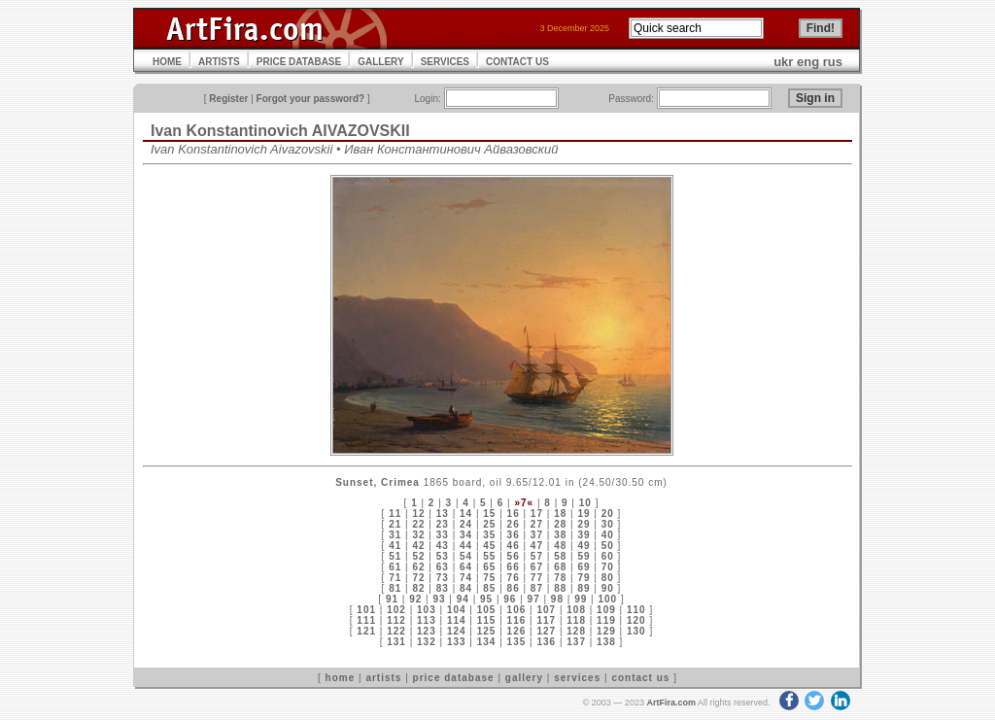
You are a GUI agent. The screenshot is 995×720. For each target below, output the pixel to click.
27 (537, 524)
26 (513, 524)
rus (832, 61)
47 (537, 545)
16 (513, 513)
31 (395, 535)
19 (583, 513)
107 (546, 609)
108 (576, 609)
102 (396, 609)
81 (395, 588)
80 (607, 577)
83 (442, 588)
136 (546, 641)
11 (395, 513)
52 (418, 556)
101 (366, 609)
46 (513, 545)
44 (466, 545)
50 (607, 545)
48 (560, 545)
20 (607, 513)
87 (537, 588)
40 (607, 535)
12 (418, 513)
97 (534, 599)
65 (489, 567)
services (577, 677)
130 (636, 631)
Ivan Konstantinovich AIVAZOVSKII (280, 130)
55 (489, 556)
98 (557, 599)
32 (418, 535)
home (341, 677)
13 (442, 513)
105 (487, 609)
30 (607, 524)
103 (426, 609)
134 (487, 641)
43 (442, 545)
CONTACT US (517, 61)
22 (418, 524)
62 (418, 567)
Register (228, 98)
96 (509, 599)
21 (395, 524)
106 (517, 609)
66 (513, 567)
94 (463, 599)
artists (383, 677)
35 (489, 535)
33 (442, 535)
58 (560, 556)
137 (576, 641)
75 (489, 577)
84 (466, 588)
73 (442, 577)
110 (636, 609)
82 (418, 588)
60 (607, 556)
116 (517, 620)
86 (513, 588)
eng (808, 61)
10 (585, 502)
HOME (167, 61)
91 (392, 599)
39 (583, 535)
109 (606, 609)
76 (513, 577)
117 (546, 620)
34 (466, 535)
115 (487, 620)
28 (560, 524)
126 (517, 631)
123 (426, 631)
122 (396, 631)
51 (395, 556)
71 (395, 577)
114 (456, 620)
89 (583, 588)
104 (456, 609)
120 (636, 620)
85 (489, 588)
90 (607, 588)
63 (442, 567)
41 (395, 545)
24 (466, 524)
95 (486, 599)
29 (583, 524)
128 (576, 631)
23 (442, 524)
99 (580, 599)
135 (517, 641)
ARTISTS (219, 61)
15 (489, 513)
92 (415, 599)
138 (606, 641)
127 (546, 631)
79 (583, 577)
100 (607, 599)
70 (607, 567)
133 (456, 641)
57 (537, 556)
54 (466, 556)
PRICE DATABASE (299, 61)
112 (396, 620)
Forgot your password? (311, 98)
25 (489, 524)
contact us (640, 677)
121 (366, 631)
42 (418, 545)
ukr (783, 61)
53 (442, 556)
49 (583, 545)
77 (537, 577)
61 (395, 567)
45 (489, 545)
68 (560, 567)
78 (560, 577)
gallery (524, 677)
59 (583, 556)
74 (466, 577)
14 (466, 513)
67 (537, 567)
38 (560, 535)
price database (454, 677)
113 (426, 620)
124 (456, 631)
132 (426, 641)
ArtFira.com (671, 702)
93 (438, 599)
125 (487, 631)
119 (606, 620)
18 (560, 513)
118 (576, 620)
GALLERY (380, 61)
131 (396, 641)
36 (513, 535)
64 (466, 567)
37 (537, 535)
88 (560, 588)
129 (606, 631)
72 (418, 577)
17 (537, 513)
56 (513, 556)
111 (366, 620)
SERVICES (445, 61)
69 (583, 567)
